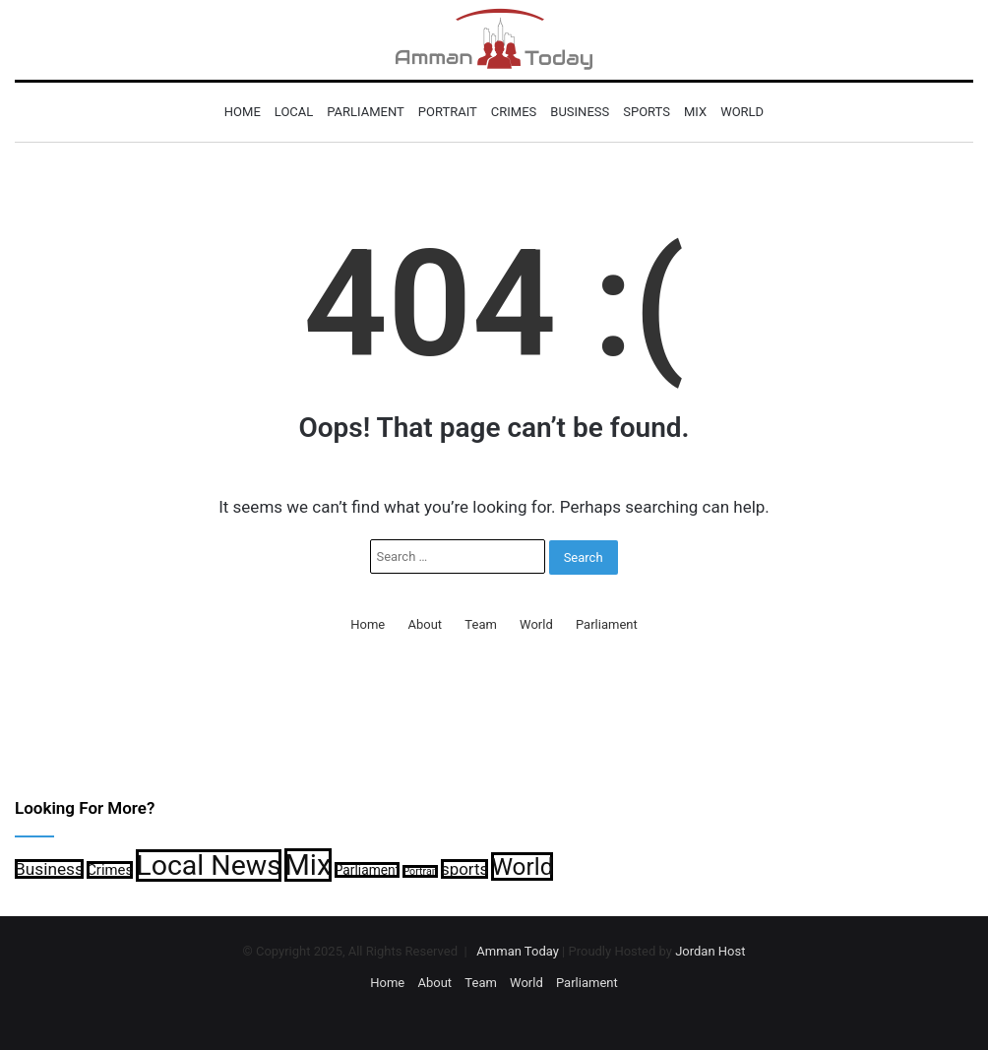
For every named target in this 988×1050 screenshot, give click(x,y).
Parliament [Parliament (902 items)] (367, 870)
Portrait (447, 111)
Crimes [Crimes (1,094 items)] (110, 870)
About (425, 624)
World (742, 111)
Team (480, 624)
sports (646, 111)
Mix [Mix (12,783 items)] (307, 865)
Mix (695, 111)
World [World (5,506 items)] (522, 866)
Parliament (365, 111)
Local (294, 111)
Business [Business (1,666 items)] (49, 869)
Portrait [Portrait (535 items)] (419, 871)
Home (242, 111)
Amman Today (517, 951)
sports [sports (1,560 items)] (464, 869)
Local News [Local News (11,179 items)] (208, 865)
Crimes (513, 111)
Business (579, 111)
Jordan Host (710, 951)
